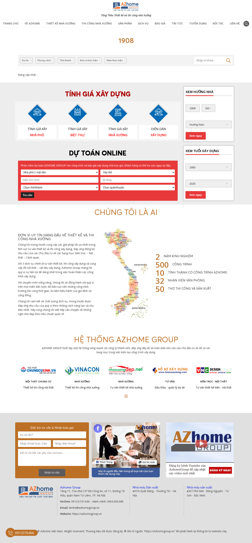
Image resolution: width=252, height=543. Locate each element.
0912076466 (24, 532)
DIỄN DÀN (158, 129)
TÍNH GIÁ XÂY (37, 129)
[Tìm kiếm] (213, 60)
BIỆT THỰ (78, 135)
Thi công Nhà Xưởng (97, 23)
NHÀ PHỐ (37, 135)
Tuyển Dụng (198, 23)
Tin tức (177, 23)
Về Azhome (32, 23)
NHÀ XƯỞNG (118, 135)
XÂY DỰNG (158, 135)
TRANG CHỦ (10, 23)
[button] (126, 396)
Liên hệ (235, 23)
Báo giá (160, 23)
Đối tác (218, 23)
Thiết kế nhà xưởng (60, 23)
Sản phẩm (125, 23)
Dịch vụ (143, 23)
